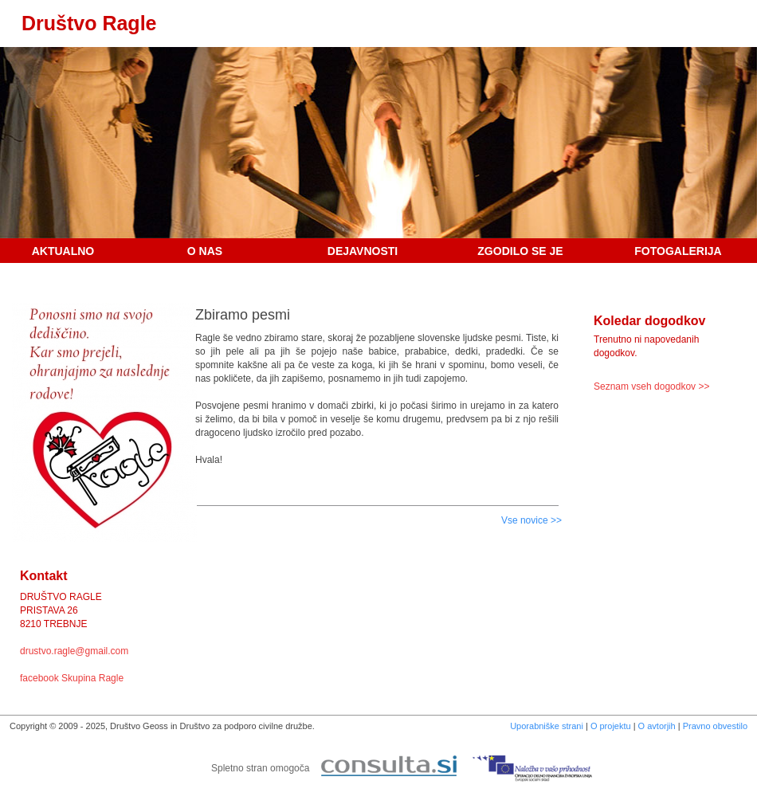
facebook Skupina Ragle (72, 678)
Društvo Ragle (89, 23)
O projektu (610, 726)
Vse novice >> (531, 520)
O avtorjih (657, 726)
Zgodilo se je (520, 251)
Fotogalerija (677, 251)
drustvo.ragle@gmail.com (74, 651)
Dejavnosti (363, 251)
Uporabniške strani (546, 726)
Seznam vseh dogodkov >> (651, 386)
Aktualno (63, 251)
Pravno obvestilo (715, 726)
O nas (204, 251)
